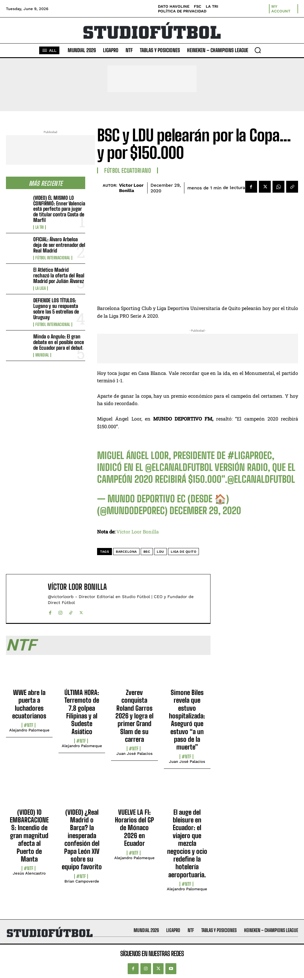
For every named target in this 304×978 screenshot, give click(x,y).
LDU (160, 552)
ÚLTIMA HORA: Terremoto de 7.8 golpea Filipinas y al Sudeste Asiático (81, 712)
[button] (258, 50)
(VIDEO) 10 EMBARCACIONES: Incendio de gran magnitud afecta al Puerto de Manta (29, 835)
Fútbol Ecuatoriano (127, 170)
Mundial (42, 355)
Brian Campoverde (81, 881)
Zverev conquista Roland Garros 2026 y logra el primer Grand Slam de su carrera (134, 715)
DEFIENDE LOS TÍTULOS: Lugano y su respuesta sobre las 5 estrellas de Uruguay (56, 308)
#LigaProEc (249, 455)
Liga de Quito (184, 552)
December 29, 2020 (205, 510)
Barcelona (126, 552)
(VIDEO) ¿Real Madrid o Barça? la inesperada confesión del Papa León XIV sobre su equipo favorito (82, 839)
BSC (147, 552)
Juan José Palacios (134, 753)
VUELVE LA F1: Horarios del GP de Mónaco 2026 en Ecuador (134, 828)
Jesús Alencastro (29, 873)
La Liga (40, 288)
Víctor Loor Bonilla (131, 188)
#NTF (28, 725)
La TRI (39, 227)
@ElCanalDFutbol (179, 467)
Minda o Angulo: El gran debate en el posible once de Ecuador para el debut (58, 342)
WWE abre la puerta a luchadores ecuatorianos (29, 704)
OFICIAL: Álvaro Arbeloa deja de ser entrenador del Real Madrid (59, 244)
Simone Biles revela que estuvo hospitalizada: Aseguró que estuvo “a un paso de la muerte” (187, 719)
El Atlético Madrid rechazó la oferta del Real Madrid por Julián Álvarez (58, 275)
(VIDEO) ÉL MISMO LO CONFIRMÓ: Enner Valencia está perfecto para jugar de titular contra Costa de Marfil (59, 209)
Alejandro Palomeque (29, 730)
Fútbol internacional (52, 258)
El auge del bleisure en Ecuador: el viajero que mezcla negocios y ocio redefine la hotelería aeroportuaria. (187, 843)
